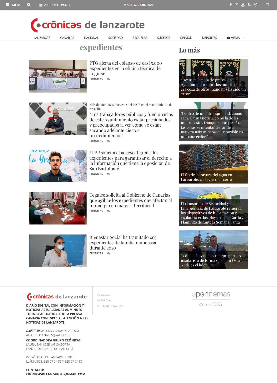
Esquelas (140, 38)
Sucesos (163, 38)
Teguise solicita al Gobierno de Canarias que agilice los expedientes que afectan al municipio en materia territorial (131, 200)
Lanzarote (42, 38)
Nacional (91, 38)
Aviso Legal (104, 300)
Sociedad (115, 38)
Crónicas (96, 79)
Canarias (67, 38)
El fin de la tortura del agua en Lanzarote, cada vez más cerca (206, 177)
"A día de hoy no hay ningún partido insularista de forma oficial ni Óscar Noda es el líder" (211, 261)
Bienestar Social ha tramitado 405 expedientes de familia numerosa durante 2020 (123, 242)
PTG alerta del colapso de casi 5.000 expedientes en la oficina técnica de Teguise (125, 68)
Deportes (209, 38)
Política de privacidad (110, 306)
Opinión (186, 38)
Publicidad (103, 294)
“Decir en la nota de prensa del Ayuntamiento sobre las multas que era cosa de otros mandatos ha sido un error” (213, 87)
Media (235, 38)
